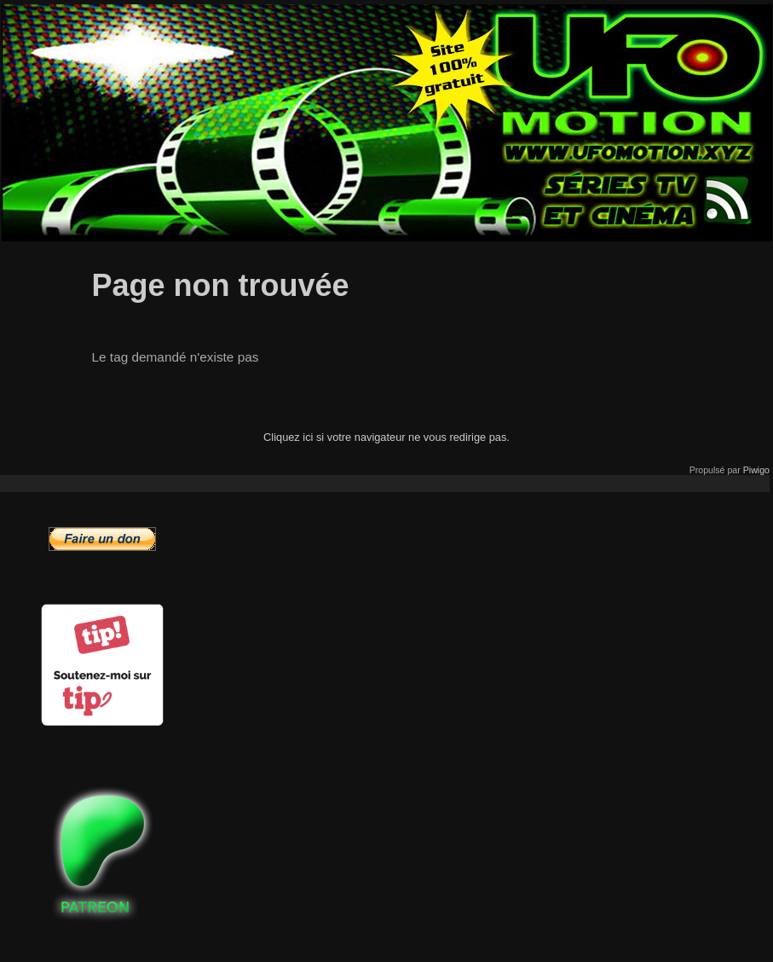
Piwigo (756, 470)
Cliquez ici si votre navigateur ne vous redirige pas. (386, 437)
